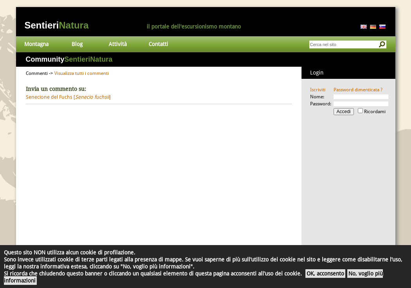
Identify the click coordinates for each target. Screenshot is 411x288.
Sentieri (57, 25)
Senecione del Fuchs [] (68, 97)
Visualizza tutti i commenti (81, 73)
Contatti (158, 44)
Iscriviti (317, 89)
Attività (118, 44)
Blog (77, 44)
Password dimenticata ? (358, 89)
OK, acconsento (325, 273)
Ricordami (375, 111)
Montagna (36, 44)
